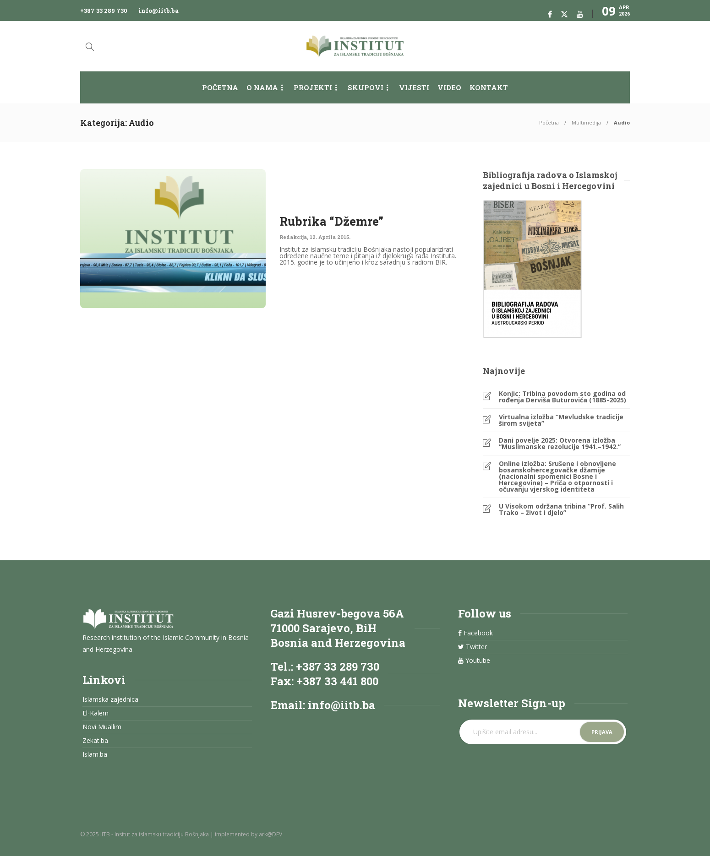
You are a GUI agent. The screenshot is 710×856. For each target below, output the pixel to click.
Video (449, 87)
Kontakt (489, 87)
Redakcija (293, 236)
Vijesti (414, 87)
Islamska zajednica (110, 699)
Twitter (472, 647)
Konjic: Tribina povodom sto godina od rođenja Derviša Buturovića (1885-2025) (562, 396)
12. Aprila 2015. (330, 236)
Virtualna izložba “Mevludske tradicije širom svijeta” (561, 420)
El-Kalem (95, 713)
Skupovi (365, 87)
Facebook (475, 633)
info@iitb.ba (158, 10)
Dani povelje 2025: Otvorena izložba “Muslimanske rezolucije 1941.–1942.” (560, 443)
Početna (220, 87)
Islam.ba (94, 754)
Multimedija (586, 122)
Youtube (474, 660)
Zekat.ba (95, 740)
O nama (262, 87)
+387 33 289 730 (103, 10)
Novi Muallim (101, 727)
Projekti (313, 87)
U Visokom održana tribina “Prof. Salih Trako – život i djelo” (561, 509)
